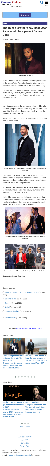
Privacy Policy (25, 446)
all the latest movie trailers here (28, 328)
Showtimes (25, 15)
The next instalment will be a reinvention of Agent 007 (36, 351)
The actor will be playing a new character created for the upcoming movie (36, 399)
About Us (25, 440)
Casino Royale (10, 318)
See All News (25, 426)
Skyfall (7, 307)
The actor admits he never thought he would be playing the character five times (14, 353)
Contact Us (25, 443)
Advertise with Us (24, 437)
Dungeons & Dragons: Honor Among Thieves (21, 292)
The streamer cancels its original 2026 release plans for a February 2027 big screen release (14, 401)
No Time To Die (10, 299)
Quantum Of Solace (12, 311)
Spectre (7, 303)
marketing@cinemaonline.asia (19, 455)
